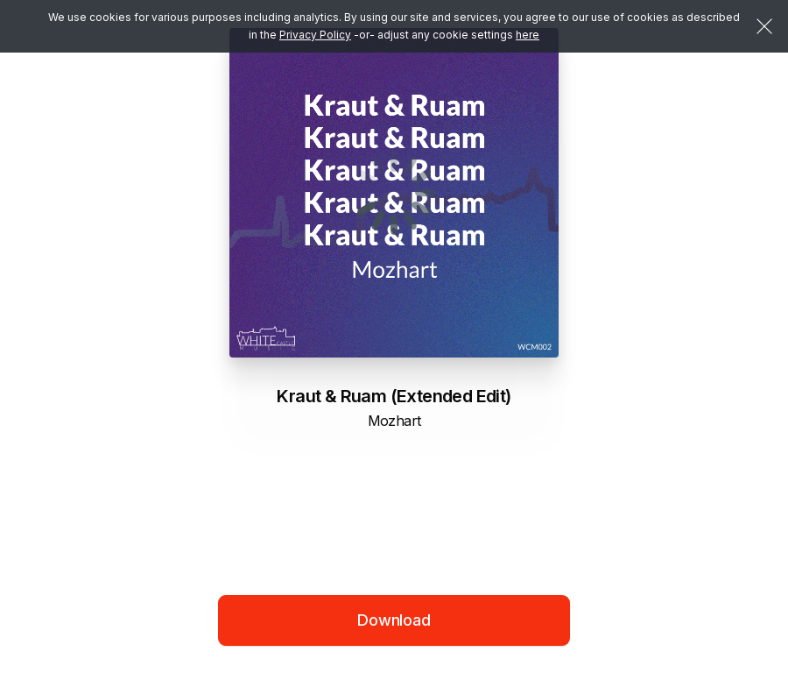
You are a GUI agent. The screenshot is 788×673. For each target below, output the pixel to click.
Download (394, 620)
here (527, 34)
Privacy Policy (315, 34)
